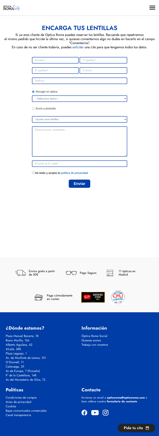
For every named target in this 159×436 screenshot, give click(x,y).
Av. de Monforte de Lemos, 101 (26, 358)
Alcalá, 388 (13, 349)
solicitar (78, 47)
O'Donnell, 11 (15, 362)
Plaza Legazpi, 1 (16, 353)
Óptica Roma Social (94, 336)
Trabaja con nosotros (94, 345)
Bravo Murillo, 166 (17, 340)
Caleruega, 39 (15, 367)
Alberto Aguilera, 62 (19, 345)
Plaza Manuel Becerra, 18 (22, 336)
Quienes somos (91, 340)
